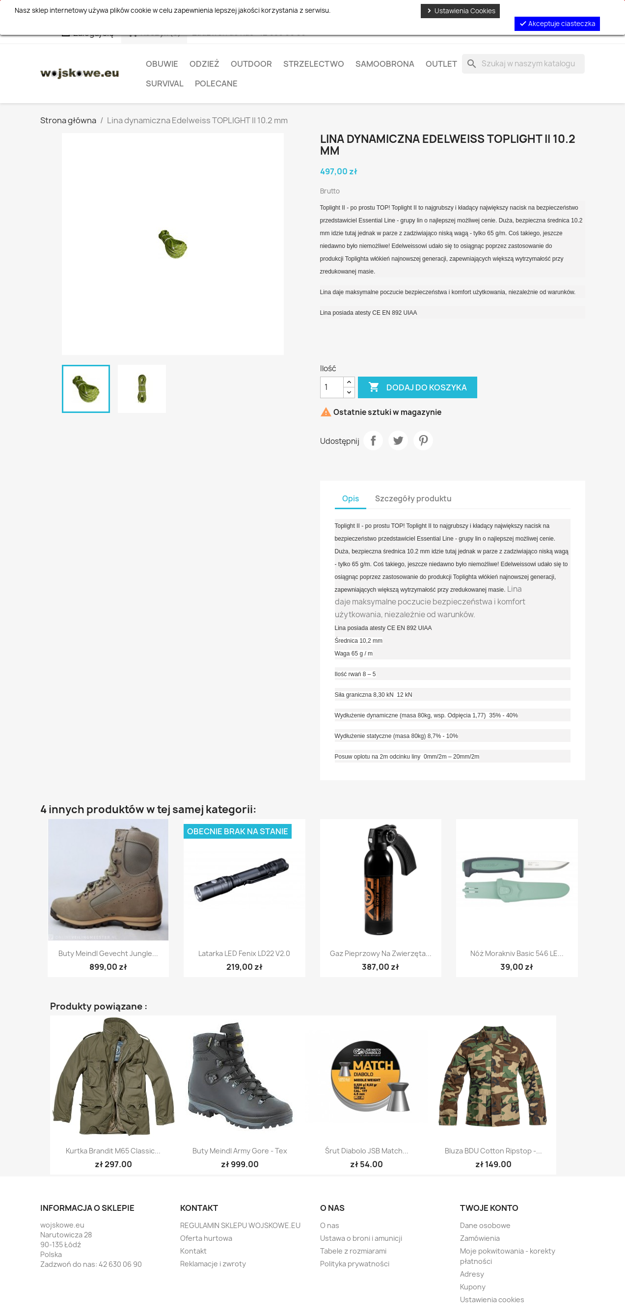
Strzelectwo (313, 63)
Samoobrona (384, 63)
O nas (329, 1225)
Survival (165, 83)
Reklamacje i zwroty (213, 1263)
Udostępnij (373, 440)
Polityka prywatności (354, 1263)
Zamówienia (480, 1238)
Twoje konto (489, 1208)
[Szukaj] (523, 64)
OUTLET (441, 63)
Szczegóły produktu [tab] (413, 498)
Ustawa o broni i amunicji (361, 1238)
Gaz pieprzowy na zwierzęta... (381, 953)
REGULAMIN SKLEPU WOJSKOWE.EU (240, 1225)
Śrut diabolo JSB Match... (366, 1150)
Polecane (216, 83)
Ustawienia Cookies (460, 10)
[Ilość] (332, 387)
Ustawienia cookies (492, 1299)
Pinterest (423, 440)
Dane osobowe (485, 1225)
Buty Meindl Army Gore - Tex (239, 1150)
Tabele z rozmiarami (353, 1251)
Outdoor (251, 63)
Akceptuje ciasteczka (557, 23)
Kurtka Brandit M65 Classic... (113, 1150)
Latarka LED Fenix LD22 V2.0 (244, 953)
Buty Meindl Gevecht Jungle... (108, 953)
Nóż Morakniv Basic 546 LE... (517, 953)
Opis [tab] (350, 498)
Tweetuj (398, 440)
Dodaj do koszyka (417, 387)
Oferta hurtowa (206, 1238)
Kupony (473, 1286)
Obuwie (162, 63)
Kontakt (193, 1251)
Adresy (472, 1274)
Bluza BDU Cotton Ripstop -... (493, 1150)
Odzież (204, 63)
